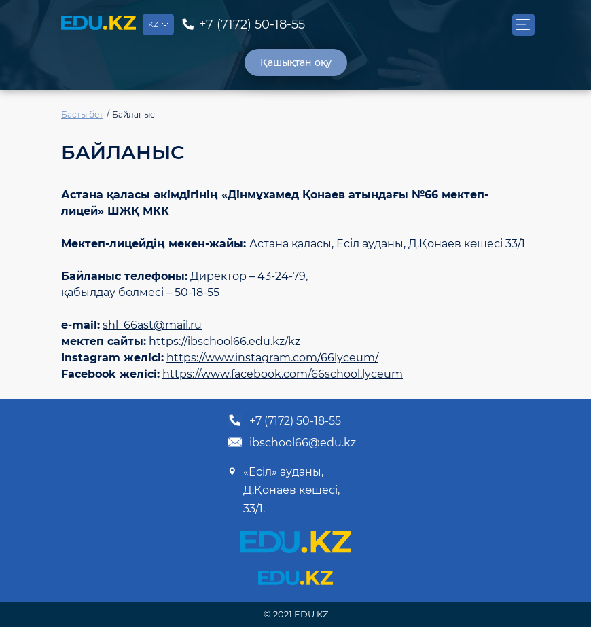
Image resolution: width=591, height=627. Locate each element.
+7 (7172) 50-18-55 (284, 420)
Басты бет (82, 114)
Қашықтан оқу (296, 62)
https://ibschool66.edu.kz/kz (224, 341)
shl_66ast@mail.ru (152, 325)
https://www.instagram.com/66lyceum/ (272, 357)
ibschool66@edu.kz (292, 442)
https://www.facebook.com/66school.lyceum (282, 374)
